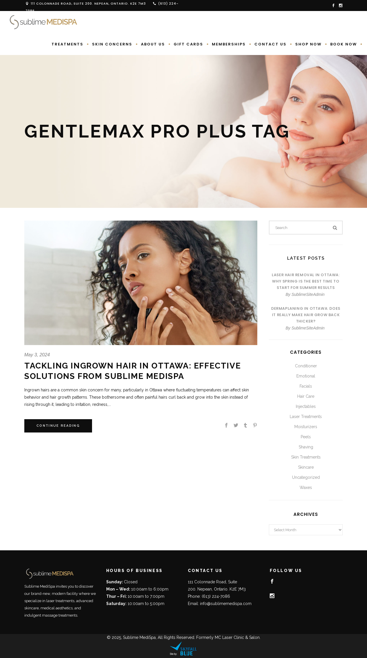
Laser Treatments (306, 416)
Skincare (306, 467)
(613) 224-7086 (216, 596)
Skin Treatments (306, 457)
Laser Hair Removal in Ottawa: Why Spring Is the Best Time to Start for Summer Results (306, 281)
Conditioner (306, 366)
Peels (306, 437)
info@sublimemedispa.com (226, 603)
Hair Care (305, 396)
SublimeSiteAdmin (307, 294)
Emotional (305, 376)
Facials (306, 386)
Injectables (306, 406)
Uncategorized (306, 477)
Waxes (306, 487)
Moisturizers (305, 426)
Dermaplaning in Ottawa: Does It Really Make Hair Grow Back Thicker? (305, 315)
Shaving (306, 447)
